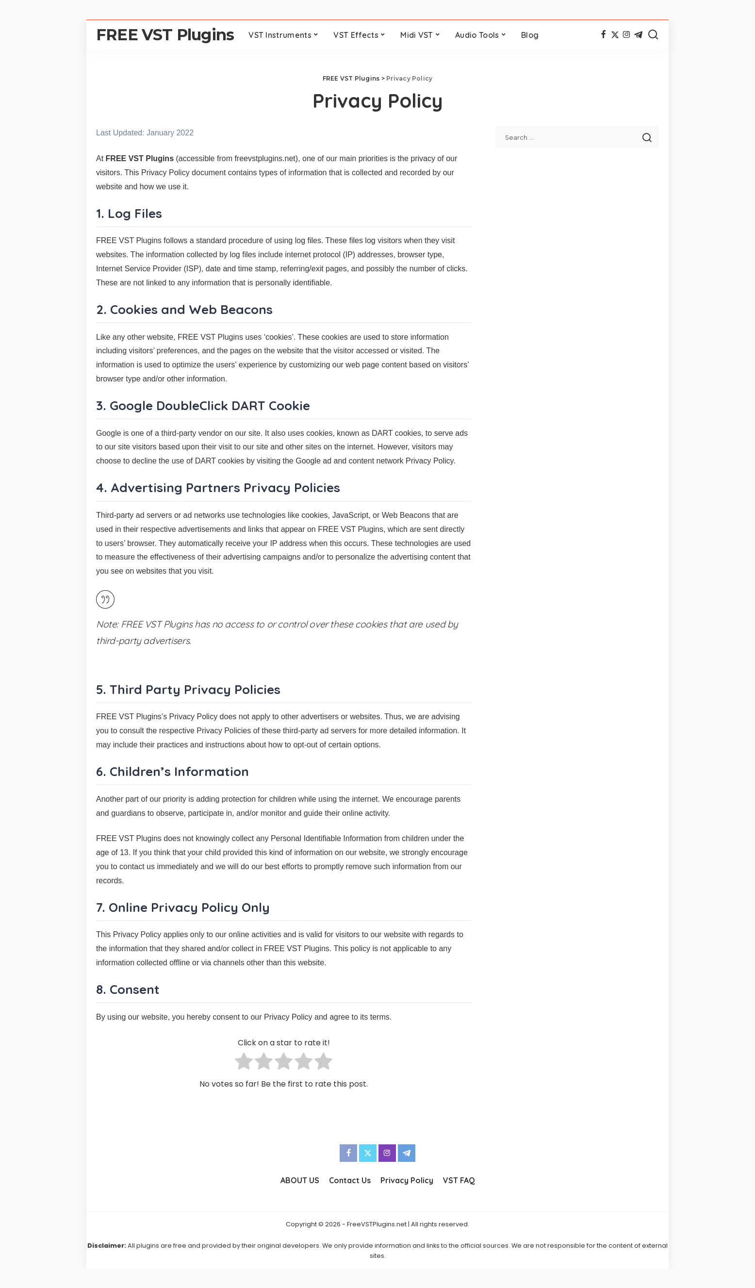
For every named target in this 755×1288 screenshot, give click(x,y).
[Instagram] (627, 35)
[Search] (653, 35)
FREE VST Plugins (165, 34)
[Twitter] (615, 35)
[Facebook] (603, 35)
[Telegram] (638, 35)
